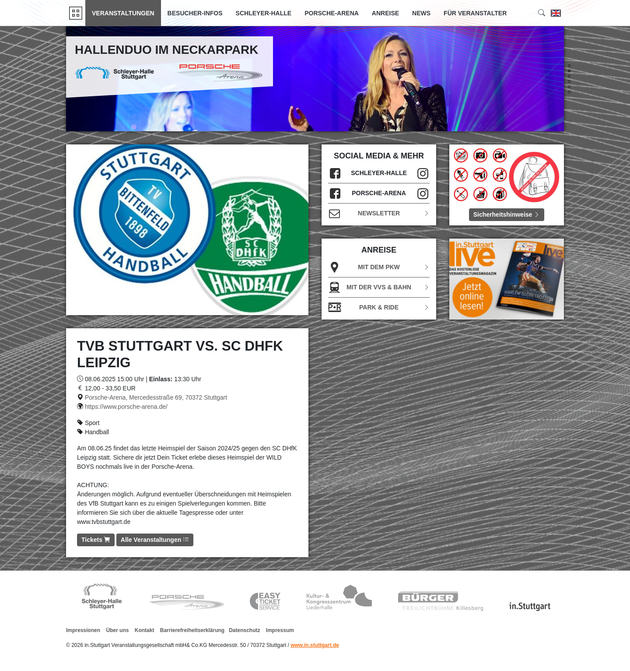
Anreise (385, 13)
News (421, 13)
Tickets (95, 539)
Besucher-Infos (195, 13)
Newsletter (379, 213)
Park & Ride (379, 307)
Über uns (117, 630)
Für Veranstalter (475, 13)
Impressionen (83, 630)
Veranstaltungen (123, 13)
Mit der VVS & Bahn (379, 287)
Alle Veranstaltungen (155, 539)
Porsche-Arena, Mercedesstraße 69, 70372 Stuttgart (156, 397)
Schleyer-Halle (264, 13)
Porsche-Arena (331, 13)
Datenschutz (244, 630)
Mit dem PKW (379, 267)
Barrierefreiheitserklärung (192, 630)
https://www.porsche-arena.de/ (126, 406)
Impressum (280, 630)
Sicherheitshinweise (506, 214)
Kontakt (144, 630)
